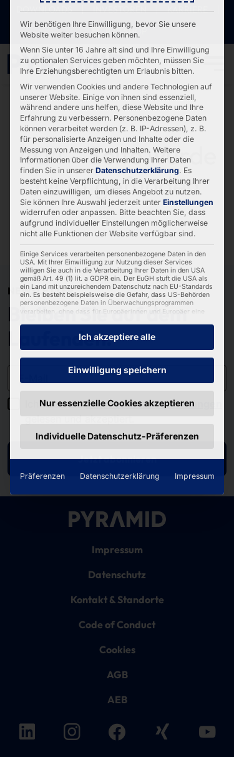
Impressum (195, 342)
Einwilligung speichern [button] (117, 236)
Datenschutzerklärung (137, 36)
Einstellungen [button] (188, 68)
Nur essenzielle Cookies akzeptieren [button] (117, 269)
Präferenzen (42, 342)
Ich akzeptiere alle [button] (117, 203)
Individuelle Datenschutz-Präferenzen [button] (117, 302)
